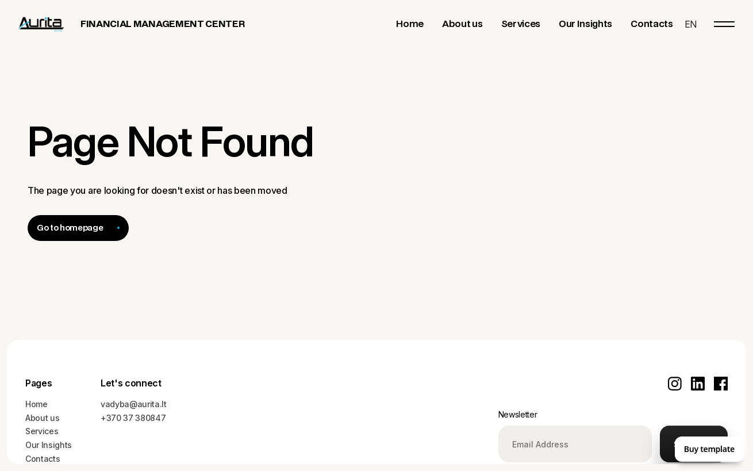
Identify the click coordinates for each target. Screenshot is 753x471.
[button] (691, 24)
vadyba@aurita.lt (134, 404)
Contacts (42, 459)
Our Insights (48, 445)
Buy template (709, 448)
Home (36, 404)
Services (41, 431)
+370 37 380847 (133, 418)
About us (42, 418)
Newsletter (517, 414)
